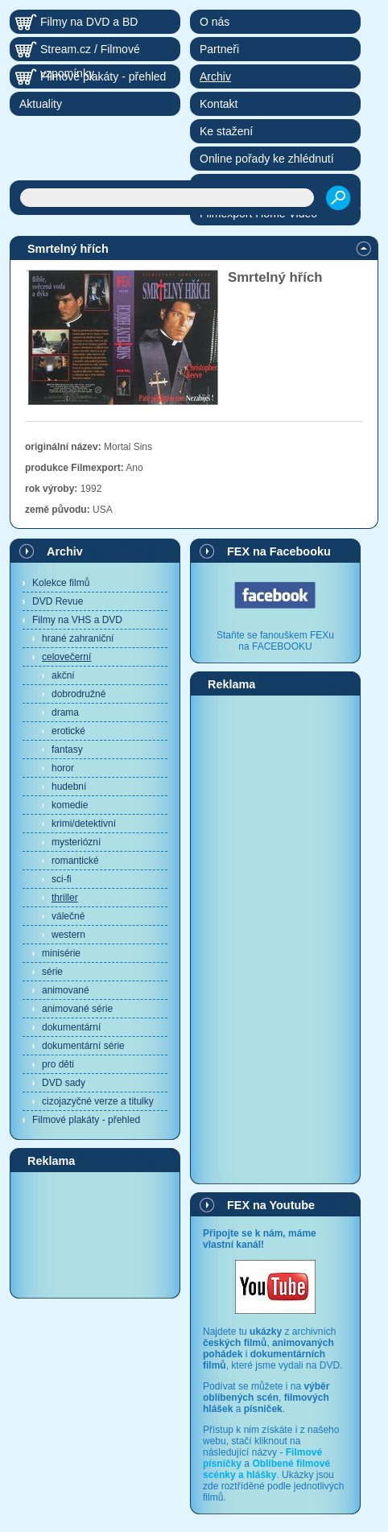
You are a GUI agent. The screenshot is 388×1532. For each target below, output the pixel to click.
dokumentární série (83, 1045)
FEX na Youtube (271, 1205)
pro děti (58, 1064)
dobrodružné (78, 694)
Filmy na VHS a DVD (77, 620)
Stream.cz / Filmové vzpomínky (90, 52)
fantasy (67, 749)
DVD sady (63, 1082)
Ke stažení (226, 131)
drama (65, 712)
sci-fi (62, 879)
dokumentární (71, 1027)
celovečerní (66, 657)
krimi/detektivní (84, 823)
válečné (68, 916)
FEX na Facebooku (279, 551)
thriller (65, 897)
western (68, 934)
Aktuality (40, 103)
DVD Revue (57, 601)
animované (65, 990)
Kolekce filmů (60, 582)
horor (63, 768)
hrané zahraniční (78, 638)
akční (63, 675)
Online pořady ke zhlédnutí (267, 158)
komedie (70, 805)
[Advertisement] (95, 1234)
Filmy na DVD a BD (89, 21)
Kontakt (218, 103)
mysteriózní (76, 842)
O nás (214, 21)
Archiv (65, 551)
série (52, 971)
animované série (77, 1008)
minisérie (61, 953)
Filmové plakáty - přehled (86, 1119)
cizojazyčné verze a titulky (98, 1101)
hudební (69, 786)
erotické (68, 731)
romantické (75, 860)
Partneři (219, 49)
